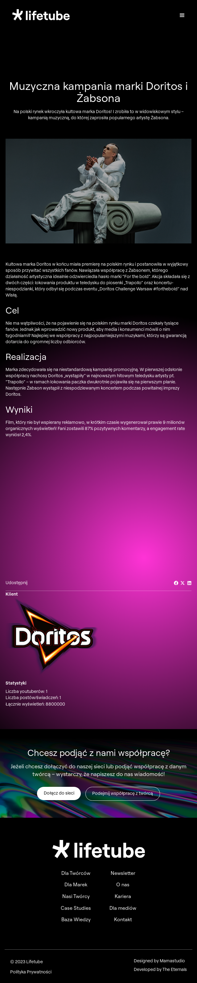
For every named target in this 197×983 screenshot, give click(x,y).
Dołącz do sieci (59, 794)
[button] (182, 15)
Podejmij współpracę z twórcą (122, 795)
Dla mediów (122, 907)
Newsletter (123, 873)
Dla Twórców (75, 873)
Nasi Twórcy (76, 896)
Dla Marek (75, 884)
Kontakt (123, 919)
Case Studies (76, 907)
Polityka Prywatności (30, 972)
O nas (122, 884)
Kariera (123, 896)
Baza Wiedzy (76, 919)
